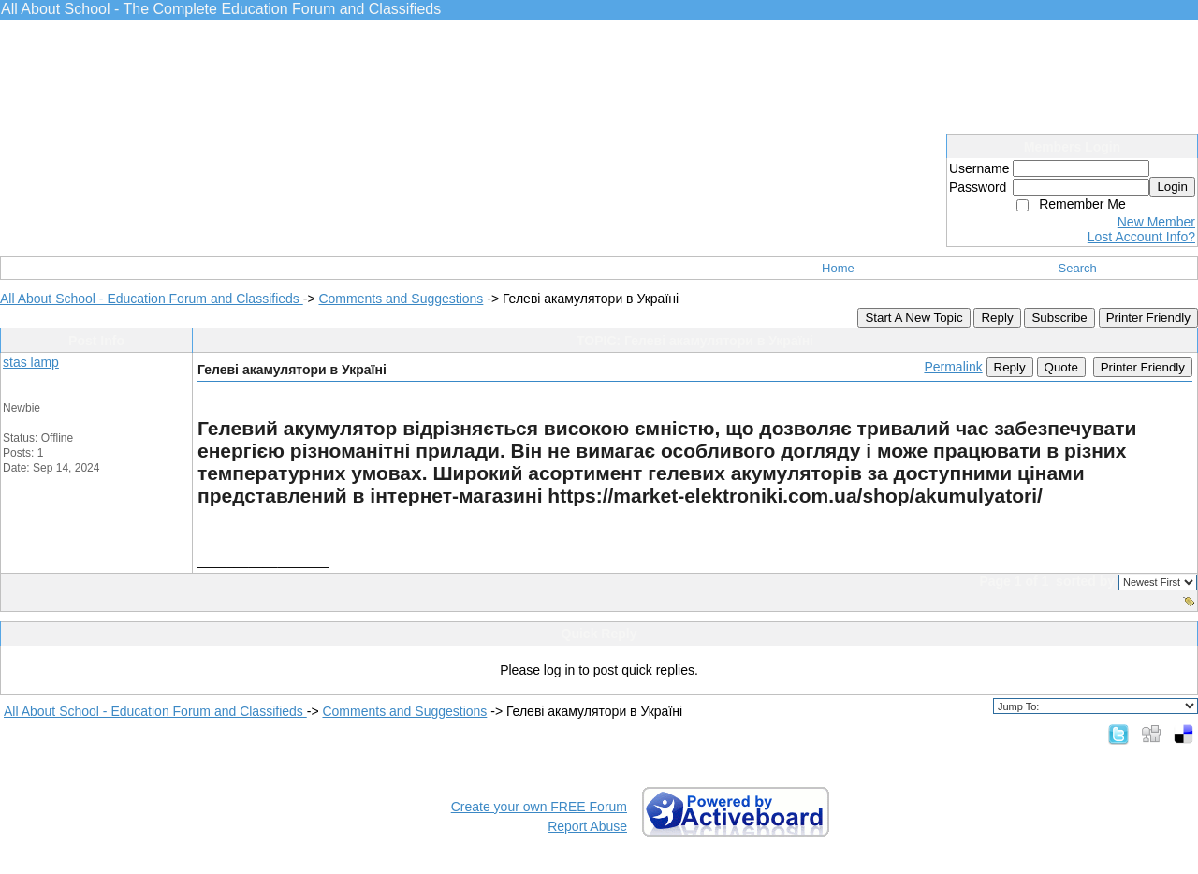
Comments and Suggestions (400, 298)
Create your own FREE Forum (539, 806)
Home (838, 268)
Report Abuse (587, 826)
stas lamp (31, 362)
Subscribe (1059, 318)
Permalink (953, 366)
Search (1078, 268)
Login (1172, 187)
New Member (1156, 221)
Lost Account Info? (1141, 236)
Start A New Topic (913, 318)
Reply (997, 318)
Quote (1061, 367)
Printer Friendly (1148, 318)
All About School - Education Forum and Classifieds (151, 298)
